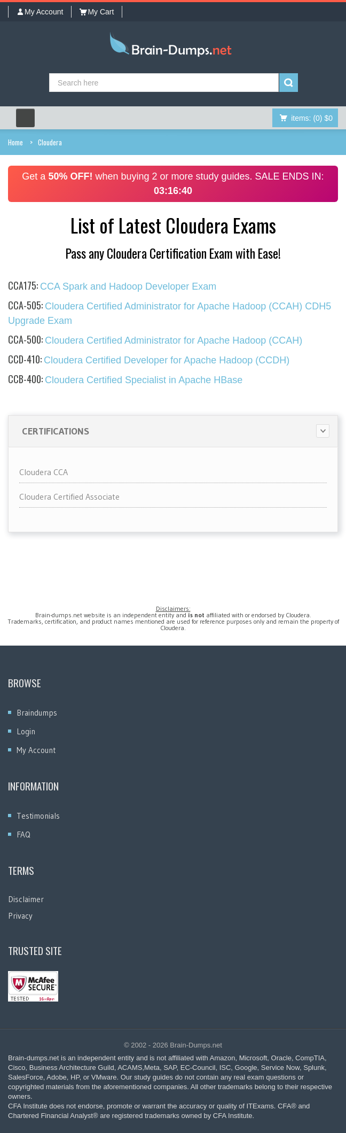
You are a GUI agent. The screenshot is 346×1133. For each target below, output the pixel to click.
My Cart (97, 12)
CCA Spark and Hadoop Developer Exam (112, 286)
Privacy (20, 916)
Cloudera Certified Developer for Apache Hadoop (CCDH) (148, 360)
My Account (40, 12)
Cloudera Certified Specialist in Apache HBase (125, 380)
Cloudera (50, 142)
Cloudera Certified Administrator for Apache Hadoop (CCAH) (155, 340)
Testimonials (38, 816)
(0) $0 (312, 118)
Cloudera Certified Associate (69, 496)
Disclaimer (26, 899)
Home (15, 142)
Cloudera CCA (43, 472)
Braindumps (37, 713)
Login (26, 731)
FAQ (23, 834)
